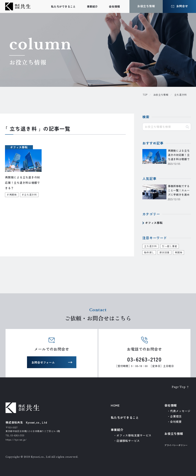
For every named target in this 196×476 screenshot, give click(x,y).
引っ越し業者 (169, 246)
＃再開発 (12, 194)
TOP (145, 94)
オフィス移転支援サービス (133, 435)
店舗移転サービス (128, 441)
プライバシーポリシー (176, 445)
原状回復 (164, 252)
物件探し (149, 252)
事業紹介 (92, 6)
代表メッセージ (180, 411)
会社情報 (114, 6)
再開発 (178, 252)
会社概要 (176, 422)
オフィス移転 (154, 222)
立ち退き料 (150, 246)
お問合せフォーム (43, 363)
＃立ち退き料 (29, 194)
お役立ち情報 (160, 94)
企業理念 (176, 416)
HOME (115, 405)
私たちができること (63, 6)
